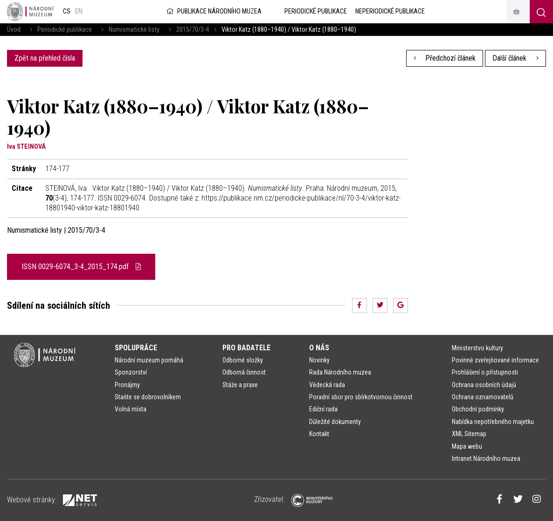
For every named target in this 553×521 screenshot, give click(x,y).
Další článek (515, 58)
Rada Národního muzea (340, 372)
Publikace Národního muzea (213, 11)
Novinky (319, 360)
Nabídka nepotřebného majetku (493, 421)
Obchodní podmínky (478, 409)
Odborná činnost (244, 372)
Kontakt (319, 434)
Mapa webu (467, 446)
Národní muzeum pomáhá (149, 360)
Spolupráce (136, 347)
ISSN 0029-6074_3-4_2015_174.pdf (81, 266)
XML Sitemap (469, 434)
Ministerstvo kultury (477, 348)
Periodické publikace (64, 30)
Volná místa (130, 409)
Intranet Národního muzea (486, 458)
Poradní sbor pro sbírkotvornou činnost (361, 397)
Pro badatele (246, 347)
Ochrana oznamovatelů (482, 397)
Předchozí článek (445, 58)
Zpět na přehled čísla (44, 58)
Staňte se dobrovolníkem (148, 397)
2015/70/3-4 (192, 30)
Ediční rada (323, 409)
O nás (319, 347)
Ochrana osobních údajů (484, 385)
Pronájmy (127, 385)
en (79, 11)
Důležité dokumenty (335, 421)
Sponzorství (131, 372)
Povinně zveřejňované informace (495, 360)
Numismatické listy (134, 30)
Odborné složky (242, 360)
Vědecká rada (327, 385)
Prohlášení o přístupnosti (485, 372)
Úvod (14, 30)
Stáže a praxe (240, 385)
